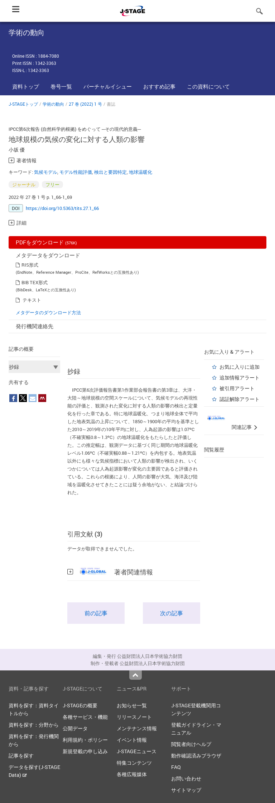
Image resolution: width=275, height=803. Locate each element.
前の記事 (96, 613)
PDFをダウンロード (46, 242)
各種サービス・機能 (85, 716)
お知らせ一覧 (132, 705)
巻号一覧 (61, 86)
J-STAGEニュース (136, 751)
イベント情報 (132, 739)
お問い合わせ (186, 778)
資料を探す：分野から (34, 724)
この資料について (208, 86)
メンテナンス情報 (137, 728)
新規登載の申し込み (85, 751)
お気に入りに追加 (239, 366)
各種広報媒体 (132, 774)
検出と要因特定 (110, 172)
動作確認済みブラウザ (196, 755)
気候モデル (45, 172)
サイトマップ (186, 790)
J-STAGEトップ (23, 104)
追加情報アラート (239, 377)
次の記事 (171, 613)
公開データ (75, 728)
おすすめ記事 (159, 86)
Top (135, 675)
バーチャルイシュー (107, 86)
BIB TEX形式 (34, 282)
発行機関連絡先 (34, 326)
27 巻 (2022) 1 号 (85, 104)
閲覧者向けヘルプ (191, 744)
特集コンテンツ (134, 762)
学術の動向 (53, 104)
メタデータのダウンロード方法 (48, 312)
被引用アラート (237, 388)
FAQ (176, 767)
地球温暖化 (140, 172)
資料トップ (25, 86)
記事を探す (21, 755)
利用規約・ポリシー (85, 739)
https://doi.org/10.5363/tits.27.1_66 (62, 208)
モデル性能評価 (75, 172)
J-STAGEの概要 (80, 705)
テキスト (32, 300)
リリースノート (134, 716)
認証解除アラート (239, 399)
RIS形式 (29, 265)
